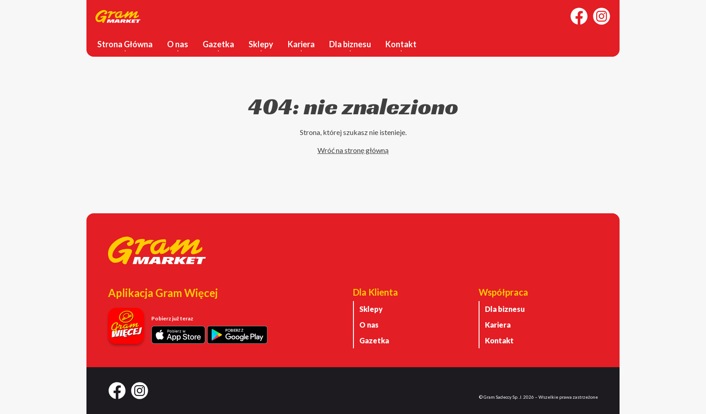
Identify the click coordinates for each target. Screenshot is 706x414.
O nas (177, 44)
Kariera (301, 44)
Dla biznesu (350, 44)
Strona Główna (125, 44)
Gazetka (218, 44)
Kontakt (400, 44)
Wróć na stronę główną (353, 150)
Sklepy (261, 44)
